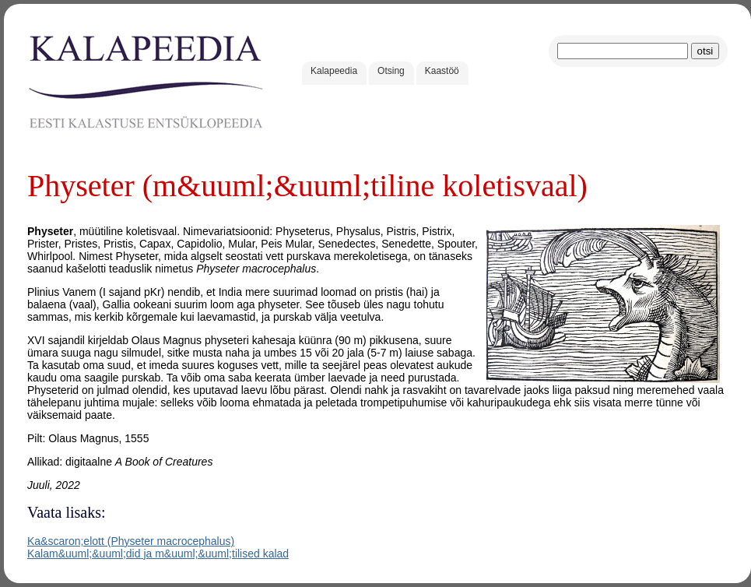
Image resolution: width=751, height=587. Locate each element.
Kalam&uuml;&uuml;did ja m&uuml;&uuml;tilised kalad (158, 553)
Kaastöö (442, 70)
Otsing (391, 70)
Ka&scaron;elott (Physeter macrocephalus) (130, 541)
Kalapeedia (334, 70)
